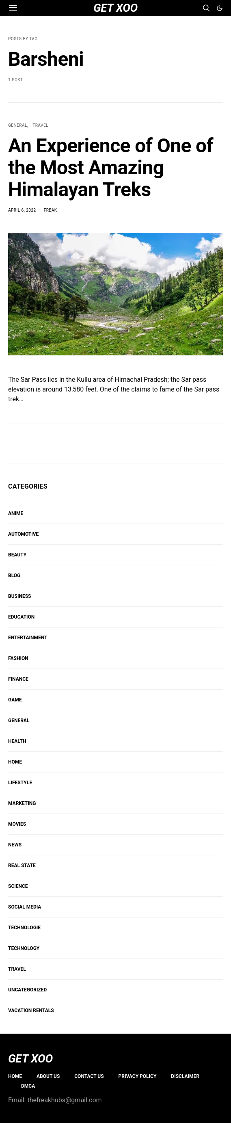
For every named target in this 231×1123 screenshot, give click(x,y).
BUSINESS (19, 596)
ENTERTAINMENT (27, 637)
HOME (15, 762)
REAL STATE (22, 865)
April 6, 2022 (22, 210)
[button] (219, 8)
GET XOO (30, 1059)
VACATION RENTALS (31, 1010)
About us (48, 1076)
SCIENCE (18, 886)
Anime (15, 513)
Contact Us (89, 1076)
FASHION (18, 658)
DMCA (28, 1086)
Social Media (24, 907)
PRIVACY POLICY (138, 1076)
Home (15, 1076)
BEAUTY (17, 555)
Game (15, 700)
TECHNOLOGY (23, 948)
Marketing (22, 803)
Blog (14, 575)
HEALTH (17, 741)
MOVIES (17, 824)
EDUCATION (21, 617)
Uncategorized (27, 990)
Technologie (24, 927)
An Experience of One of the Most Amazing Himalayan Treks (110, 167)
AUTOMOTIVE (23, 534)
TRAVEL (40, 125)
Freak (50, 210)
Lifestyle (20, 782)
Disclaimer (185, 1076)
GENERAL (17, 125)
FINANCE (18, 679)
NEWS (15, 845)
